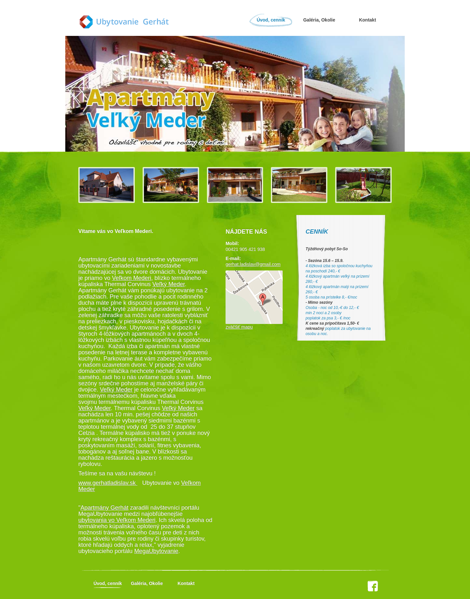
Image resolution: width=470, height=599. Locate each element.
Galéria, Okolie (319, 20)
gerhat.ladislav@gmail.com (253, 264)
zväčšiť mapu (239, 327)
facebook (373, 586)
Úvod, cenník (271, 20)
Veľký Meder (168, 284)
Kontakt (367, 20)
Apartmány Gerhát (104, 507)
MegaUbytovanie (156, 551)
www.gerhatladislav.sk (107, 483)
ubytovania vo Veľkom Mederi (116, 520)
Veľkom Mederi (131, 278)
